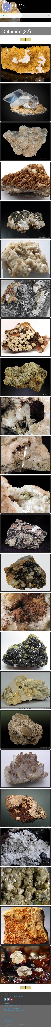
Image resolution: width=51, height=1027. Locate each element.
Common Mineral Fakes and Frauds (13, 1005)
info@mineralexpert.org (17, 996)
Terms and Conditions (9, 1019)
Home (6, 20)
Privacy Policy (7, 1021)
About (5, 1016)
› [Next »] (29, 39)
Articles (20, 20)
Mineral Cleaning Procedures (11, 1008)
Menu (3, 15)
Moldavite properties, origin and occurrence (15, 1010)
